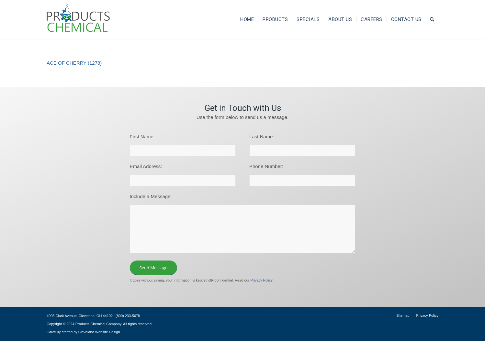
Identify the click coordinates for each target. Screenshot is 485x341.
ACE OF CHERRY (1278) (74, 63)
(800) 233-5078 (128, 316)
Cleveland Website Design (99, 332)
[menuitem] (247, 19)
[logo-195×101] (78, 19)
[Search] (432, 19)
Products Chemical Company (98, 324)
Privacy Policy (261, 280)
